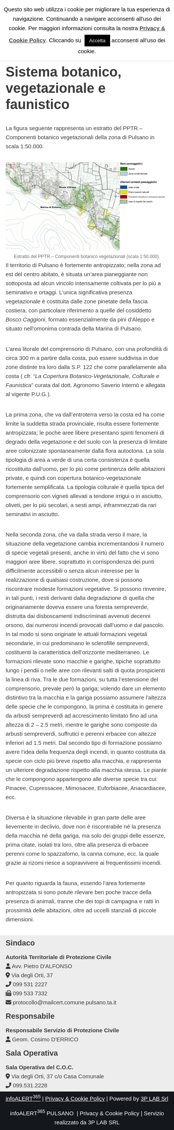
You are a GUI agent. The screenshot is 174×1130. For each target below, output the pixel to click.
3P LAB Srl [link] (154, 1098)
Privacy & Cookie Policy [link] (74, 1098)
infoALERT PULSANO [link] (42, 1113)
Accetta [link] (97, 40)
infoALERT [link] (23, 1098)
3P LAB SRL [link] (104, 1122)
